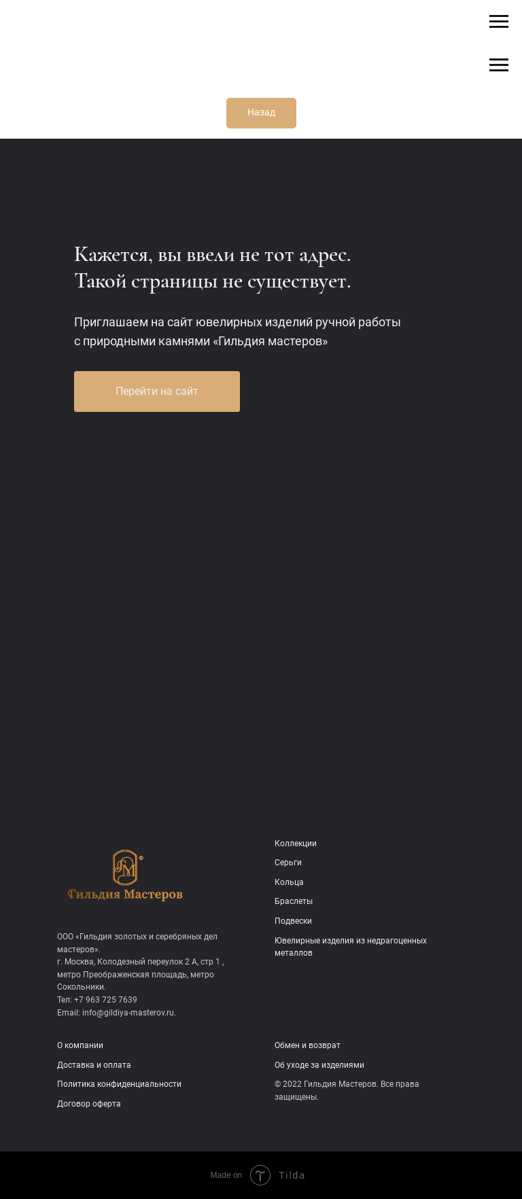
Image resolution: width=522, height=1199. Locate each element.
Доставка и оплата (94, 1065)
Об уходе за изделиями (319, 1065)
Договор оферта (89, 1104)
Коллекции (296, 843)
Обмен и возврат (308, 1045)
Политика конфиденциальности (119, 1084)
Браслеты (294, 901)
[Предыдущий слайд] (24, 478)
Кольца (289, 882)
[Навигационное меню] (498, 22)
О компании (80, 1045)
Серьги (288, 862)
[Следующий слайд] (498, 478)
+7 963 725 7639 (105, 1000)
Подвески (293, 921)
